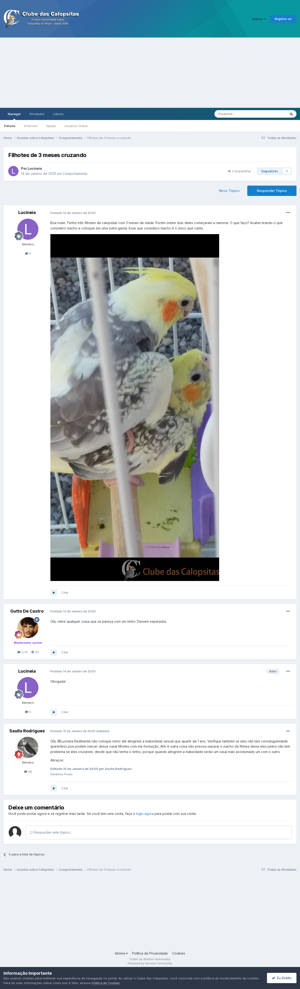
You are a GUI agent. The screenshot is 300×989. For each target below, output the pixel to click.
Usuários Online (76, 126)
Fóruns (9, 126)
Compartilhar (239, 171)
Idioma (121, 953)
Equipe (51, 126)
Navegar (14, 116)
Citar (64, 592)
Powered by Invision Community (150, 963)
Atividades (37, 114)
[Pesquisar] (237, 114)
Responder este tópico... (51, 832)
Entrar (259, 19)
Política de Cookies (106, 983)
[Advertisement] (150, 72)
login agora (145, 814)
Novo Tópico (229, 191)
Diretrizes (31, 126)
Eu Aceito (282, 978)
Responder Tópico (272, 191)
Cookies (178, 953)
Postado (73, 213)
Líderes (58, 114)
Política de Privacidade (150, 953)
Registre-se (283, 19)
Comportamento (75, 174)
